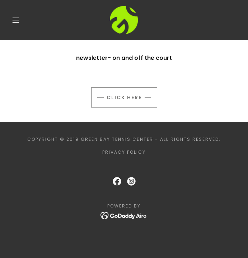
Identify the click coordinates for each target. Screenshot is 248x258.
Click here (124, 97)
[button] (20, 20)
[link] (123, 20)
